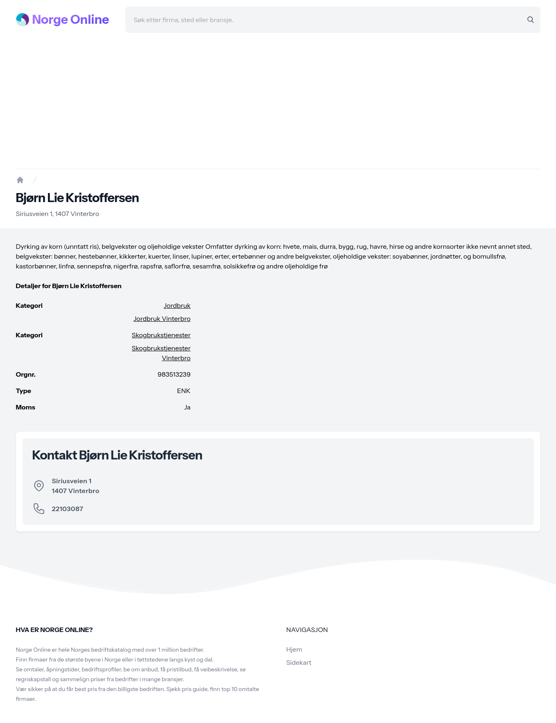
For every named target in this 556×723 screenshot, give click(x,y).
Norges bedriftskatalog (101, 649)
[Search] (530, 20)
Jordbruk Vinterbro (162, 318)
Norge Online (70, 19)
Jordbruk (177, 305)
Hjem (294, 649)
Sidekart (298, 662)
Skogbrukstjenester (161, 335)
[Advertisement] (278, 100)
